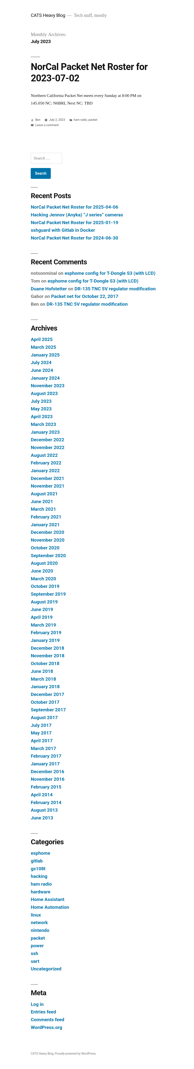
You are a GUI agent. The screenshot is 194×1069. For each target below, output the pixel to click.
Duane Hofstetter (49, 288)
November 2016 (47, 779)
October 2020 (45, 548)
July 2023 (41, 401)
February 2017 (46, 756)
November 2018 (47, 655)
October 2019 (45, 586)
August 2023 (44, 393)
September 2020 (48, 555)
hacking (39, 876)
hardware (40, 892)
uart (35, 961)
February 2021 (46, 517)
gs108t (38, 868)
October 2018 (45, 663)
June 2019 (42, 609)
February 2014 (46, 802)
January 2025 (45, 355)
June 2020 (42, 571)
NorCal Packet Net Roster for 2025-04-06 (74, 207)
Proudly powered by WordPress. (75, 1053)
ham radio (80, 120)
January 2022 (45, 470)
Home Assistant (47, 899)
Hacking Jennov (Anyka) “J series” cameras (77, 215)
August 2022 (44, 455)
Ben (37, 120)
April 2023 (41, 416)
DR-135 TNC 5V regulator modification (115, 288)
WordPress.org (46, 1027)
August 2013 (44, 810)
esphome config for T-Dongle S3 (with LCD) (110, 273)
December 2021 (47, 478)
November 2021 (47, 486)
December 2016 (47, 771)
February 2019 (46, 632)
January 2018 (45, 686)
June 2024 (42, 370)
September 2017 (48, 709)
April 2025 (41, 339)
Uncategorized (46, 969)
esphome (40, 853)
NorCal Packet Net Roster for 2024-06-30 (74, 238)
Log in (37, 1004)
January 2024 (45, 378)
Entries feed (43, 1012)
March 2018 (43, 679)
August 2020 (44, 563)
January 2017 (45, 764)
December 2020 (47, 532)
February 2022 (46, 463)
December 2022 (47, 439)
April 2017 (41, 740)
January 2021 (45, 524)
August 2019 (44, 602)
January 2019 (45, 640)
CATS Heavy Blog (48, 15)
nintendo (40, 930)
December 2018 (47, 648)
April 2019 (41, 617)
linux (36, 915)
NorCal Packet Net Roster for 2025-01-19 (74, 222)
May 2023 (41, 409)
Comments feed (47, 1019)
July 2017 (41, 725)
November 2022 (47, 447)
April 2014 (41, 794)
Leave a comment (47, 125)
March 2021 (43, 509)
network (39, 922)
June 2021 (42, 501)
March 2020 (43, 578)
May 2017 (41, 733)
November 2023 (47, 385)
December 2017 (47, 694)
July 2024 (41, 362)
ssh (34, 953)
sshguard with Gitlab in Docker (63, 230)
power (37, 945)
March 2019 (43, 625)
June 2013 (42, 818)
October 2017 (45, 702)
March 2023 (43, 424)
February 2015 (46, 787)
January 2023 (45, 432)
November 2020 (47, 540)
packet (92, 120)
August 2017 (44, 717)
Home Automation (50, 907)
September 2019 (48, 594)
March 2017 (43, 748)
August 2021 (44, 493)
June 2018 (42, 671)
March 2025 (43, 347)
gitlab (37, 861)
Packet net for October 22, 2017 (84, 296)
